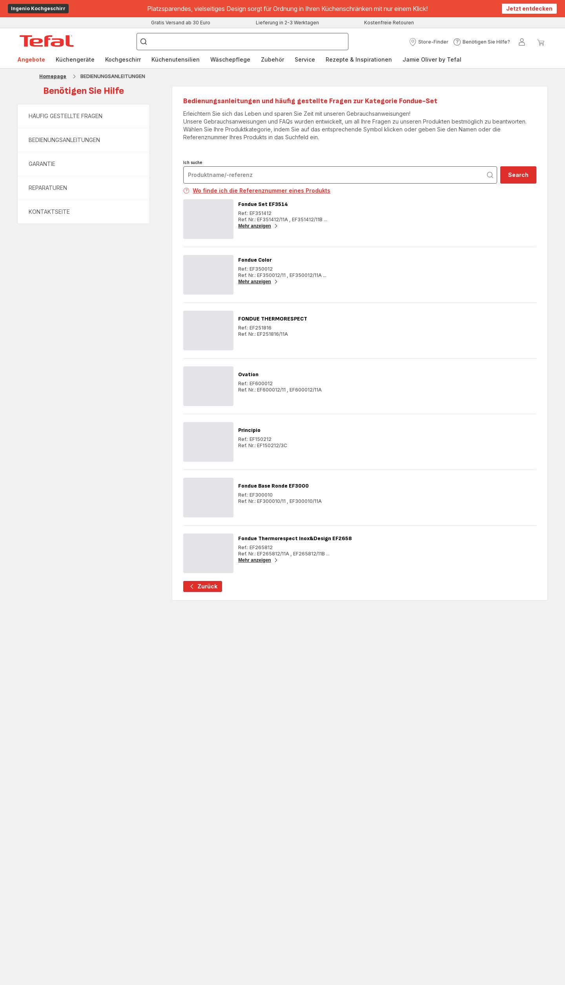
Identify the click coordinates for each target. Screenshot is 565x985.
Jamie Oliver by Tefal (432, 59)
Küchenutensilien (175, 59)
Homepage (52, 76)
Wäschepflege (230, 59)
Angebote (31, 59)
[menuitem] (31, 60)
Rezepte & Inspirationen (359, 59)
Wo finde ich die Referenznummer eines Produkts (256, 190)
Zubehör (272, 59)
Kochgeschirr (123, 59)
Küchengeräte (75, 59)
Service (305, 59)
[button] (428, 42)
